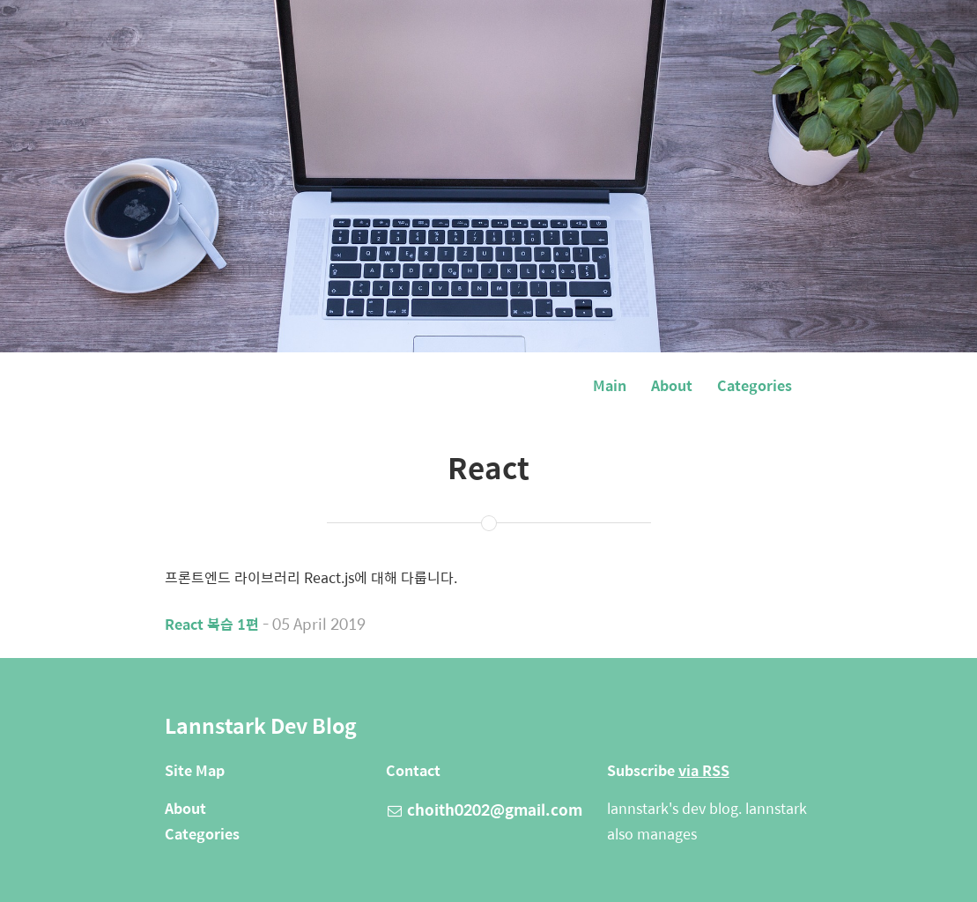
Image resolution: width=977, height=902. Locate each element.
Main (609, 385)
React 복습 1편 (212, 624)
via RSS (703, 770)
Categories (754, 385)
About (671, 385)
